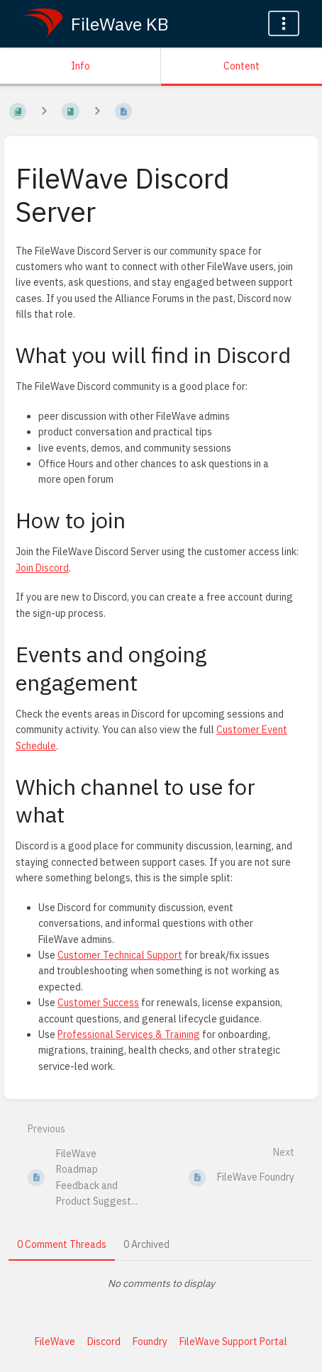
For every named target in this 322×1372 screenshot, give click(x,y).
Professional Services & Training (128, 1034)
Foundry (150, 1341)
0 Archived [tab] (146, 1244)
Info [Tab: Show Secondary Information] (80, 66)
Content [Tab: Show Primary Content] (241, 66)
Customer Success (98, 1002)
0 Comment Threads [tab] (61, 1244)
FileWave (55, 1341)
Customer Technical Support (119, 955)
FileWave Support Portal (233, 1341)
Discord (104, 1341)
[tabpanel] (161, 1283)
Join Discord (42, 568)
